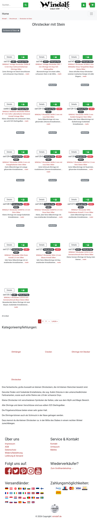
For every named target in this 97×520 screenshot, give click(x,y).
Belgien (19, 489)
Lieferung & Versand (14, 456)
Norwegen (19, 498)
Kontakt (53, 444)
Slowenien (15, 502)
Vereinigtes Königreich (33, 502)
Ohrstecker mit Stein (26, 19)
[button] (83, 5)
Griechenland (11, 493)
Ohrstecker (16, 379)
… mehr (26, 74)
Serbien (6, 502)
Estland (37, 489)
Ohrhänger (16, 352)
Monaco (11, 498)
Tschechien (24, 502)
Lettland (33, 493)
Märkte (53, 450)
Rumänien (33, 498)
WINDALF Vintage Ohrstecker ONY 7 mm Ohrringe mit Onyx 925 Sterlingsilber (48, 66)
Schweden (42, 498)
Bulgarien (28, 489)
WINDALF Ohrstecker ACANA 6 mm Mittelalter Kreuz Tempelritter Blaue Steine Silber (80, 66)
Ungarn (28, 502)
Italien (24, 493)
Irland (15, 493)
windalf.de (57, 516)
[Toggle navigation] (91, 13)
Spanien (19, 502)
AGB (7, 447)
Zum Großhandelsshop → (62, 468)
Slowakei (11, 502)
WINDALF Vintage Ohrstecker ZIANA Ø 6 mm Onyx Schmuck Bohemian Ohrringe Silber (16, 66)
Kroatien (28, 493)
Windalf (4, 19)
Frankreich (6, 493)
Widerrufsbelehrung (14, 453)
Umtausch (55, 447)
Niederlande (15, 498)
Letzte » (55, 321)
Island (19, 493)
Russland (37, 498)
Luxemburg (6, 498)
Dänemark (33, 489)
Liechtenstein (37, 493)
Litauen (42, 493)
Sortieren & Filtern (11, 30)
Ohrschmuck (13, 19)
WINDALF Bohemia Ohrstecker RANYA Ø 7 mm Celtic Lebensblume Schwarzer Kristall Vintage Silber (16, 114)
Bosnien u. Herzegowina (24, 489)
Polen (24, 498)
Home (5, 13)
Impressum (10, 444)
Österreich (11, 489)
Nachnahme (58, 493)
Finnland (42, 489)
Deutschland (6, 489)
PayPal (58, 488)
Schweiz (15, 489)
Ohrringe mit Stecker (81, 352)
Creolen (48, 352)
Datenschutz (10, 450)
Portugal (28, 498)
